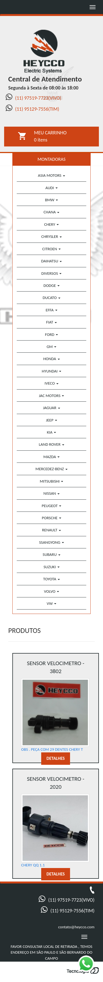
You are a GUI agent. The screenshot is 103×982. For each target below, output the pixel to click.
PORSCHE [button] (51, 517)
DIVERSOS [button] (51, 273)
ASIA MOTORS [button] (51, 175)
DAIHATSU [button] (51, 261)
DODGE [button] (51, 285)
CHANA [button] (52, 212)
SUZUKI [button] (51, 566)
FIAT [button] (51, 322)
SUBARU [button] (51, 554)
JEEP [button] (51, 420)
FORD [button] (51, 334)
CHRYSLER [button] (51, 236)
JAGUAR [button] (51, 407)
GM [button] (52, 346)
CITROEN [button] (51, 248)
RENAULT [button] (51, 529)
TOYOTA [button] (51, 578)
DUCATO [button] (51, 297)
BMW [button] (51, 199)
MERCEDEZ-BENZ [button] (51, 468)
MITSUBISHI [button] (51, 481)
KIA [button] (51, 432)
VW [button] (51, 603)
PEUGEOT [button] (51, 505)
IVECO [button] (51, 383)
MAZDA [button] (51, 456)
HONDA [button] (51, 358)
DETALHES (55, 758)
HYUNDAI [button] (51, 371)
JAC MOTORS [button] (51, 395)
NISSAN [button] (51, 493)
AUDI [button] (51, 187)
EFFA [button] (51, 310)
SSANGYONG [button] (51, 542)
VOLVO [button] (51, 591)
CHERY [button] (51, 224)
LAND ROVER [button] (51, 444)
